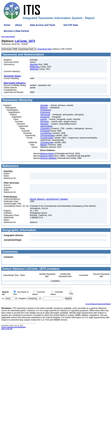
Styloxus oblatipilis (48, 158)
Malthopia (34, 69)
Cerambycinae (46, 142)
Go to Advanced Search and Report (98, 304)
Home (7, 25)
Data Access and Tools (42, 25)
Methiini (43, 145)
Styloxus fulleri (46, 156)
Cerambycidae (46, 138)
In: (3, 298)
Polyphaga (45, 131)
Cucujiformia (45, 133)
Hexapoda (44, 117)
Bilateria (43, 107)
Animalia (44, 105)
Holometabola (46, 126)
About (18, 25)
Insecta (43, 119)
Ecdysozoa (45, 112)
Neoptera (44, 124)
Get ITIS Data (70, 25)
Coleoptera (45, 128)
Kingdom (22, 298)
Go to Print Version (8, 36)
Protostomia (45, 110)
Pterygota (44, 121)
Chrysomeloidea (47, 135)
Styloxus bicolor (47, 153)
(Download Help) (44, 49)
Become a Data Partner (16, 31)
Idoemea (34, 64)
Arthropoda (45, 114)
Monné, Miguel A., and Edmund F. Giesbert (49, 199)
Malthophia (35, 67)
